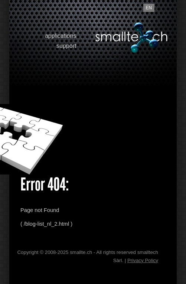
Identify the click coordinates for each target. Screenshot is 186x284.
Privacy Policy (142, 260)
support (66, 46)
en (149, 7)
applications (60, 36)
